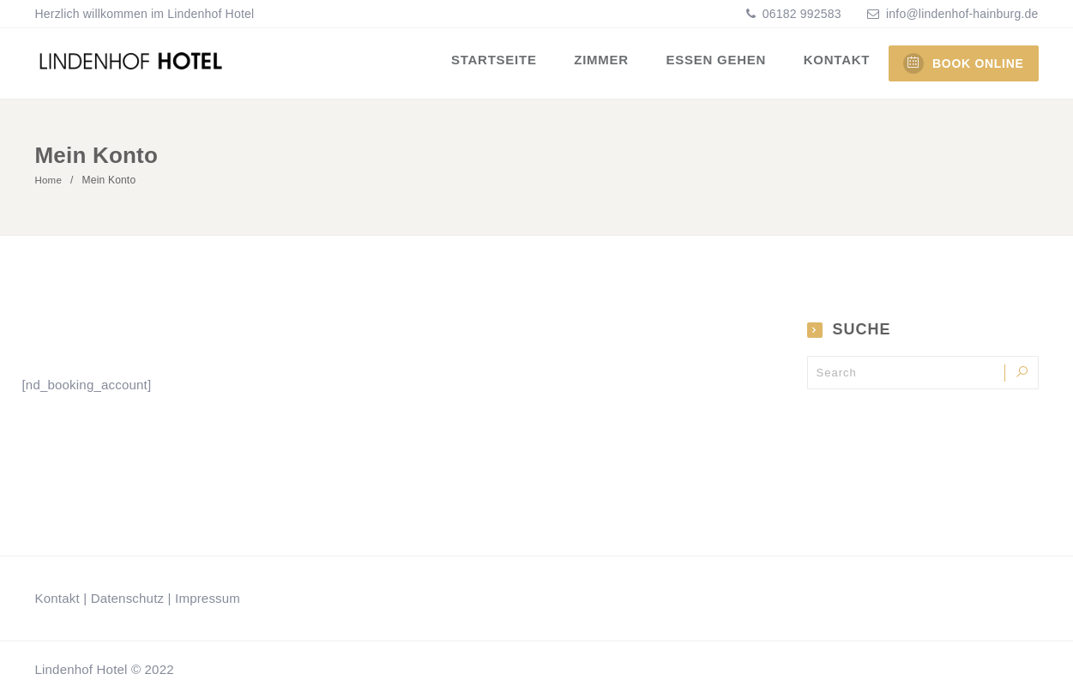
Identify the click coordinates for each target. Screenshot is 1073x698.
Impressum (207, 598)
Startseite (505, 62)
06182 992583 (800, 14)
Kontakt (838, 62)
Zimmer (609, 62)
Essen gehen (721, 62)
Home (49, 180)
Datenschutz (128, 598)
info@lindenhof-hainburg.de (962, 14)
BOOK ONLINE (963, 63)
